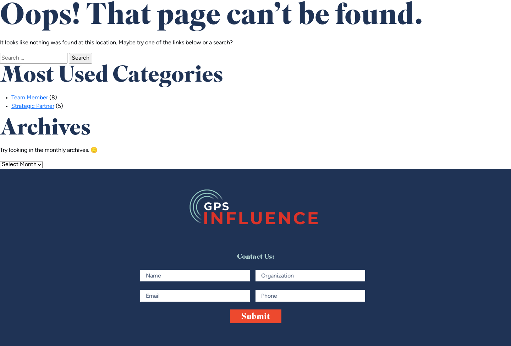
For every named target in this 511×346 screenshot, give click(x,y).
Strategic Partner (32, 106)
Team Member (29, 98)
